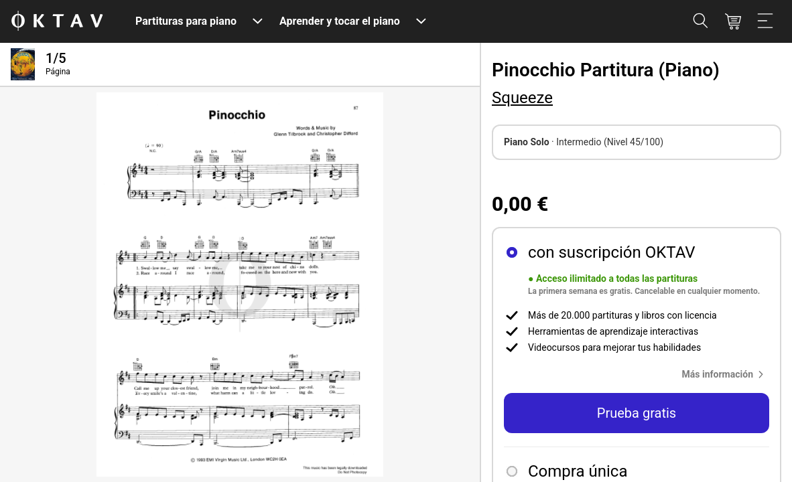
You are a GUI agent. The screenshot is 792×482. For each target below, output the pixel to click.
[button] (725, 374)
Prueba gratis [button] (636, 413)
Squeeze (522, 97)
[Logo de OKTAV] (57, 21)
